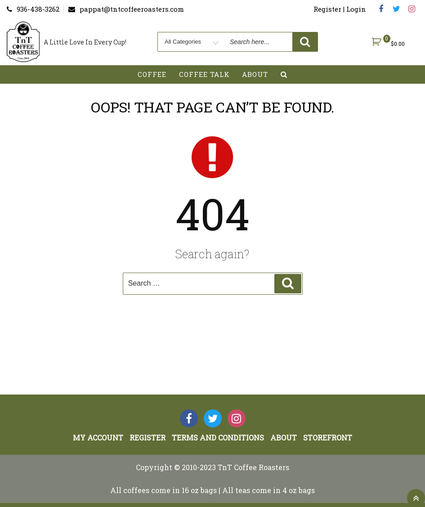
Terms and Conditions (218, 437)
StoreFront (327, 437)
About (255, 74)
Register (148, 437)
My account (98, 437)
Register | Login (339, 8)
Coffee (152, 74)
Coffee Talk (204, 74)
